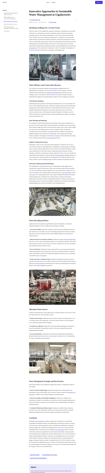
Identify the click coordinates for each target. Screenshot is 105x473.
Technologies (53, 22)
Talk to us (98, 2)
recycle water (63, 249)
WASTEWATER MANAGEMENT (38, 458)
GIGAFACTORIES (34, 455)
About (47, 2)
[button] (75, 20)
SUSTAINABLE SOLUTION (50, 455)
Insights (54, 2)
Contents (4, 10)
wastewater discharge (39, 263)
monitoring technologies (53, 92)
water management (53, 88)
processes (33, 174)
